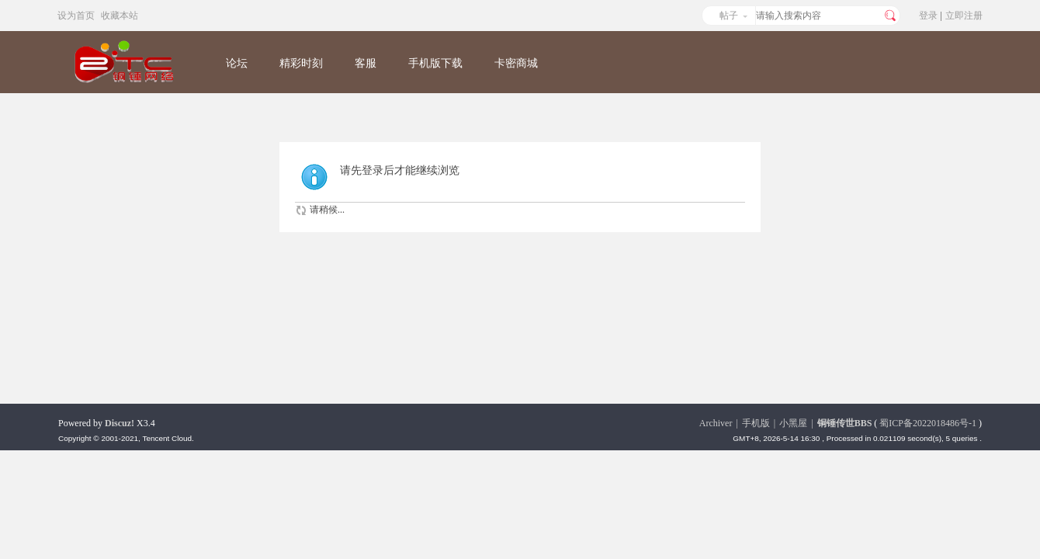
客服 (365, 63)
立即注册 (964, 15)
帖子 (728, 15)
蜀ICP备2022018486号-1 (927, 423)
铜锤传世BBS (844, 423)
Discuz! (119, 423)
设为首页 (76, 15)
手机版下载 (435, 63)
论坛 (237, 63)
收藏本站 (119, 15)
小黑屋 (793, 423)
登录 (928, 15)
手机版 (756, 423)
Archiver (716, 423)
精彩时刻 (301, 63)
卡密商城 (516, 63)
